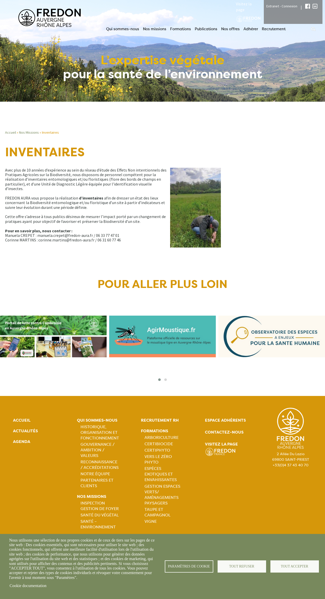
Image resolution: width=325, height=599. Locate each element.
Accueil (10, 132)
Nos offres (230, 29)
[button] (159, 379)
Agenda (21, 441)
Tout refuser (241, 566)
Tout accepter (294, 566)
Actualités (25, 431)
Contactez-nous (224, 432)
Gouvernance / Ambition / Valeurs (97, 450)
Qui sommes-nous (122, 29)
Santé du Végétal (99, 515)
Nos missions (154, 29)
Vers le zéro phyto (158, 459)
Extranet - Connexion (281, 6)
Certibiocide (158, 444)
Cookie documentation (28, 585)
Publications (206, 29)
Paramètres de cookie (189, 566)
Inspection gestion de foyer (99, 505)
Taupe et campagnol (157, 512)
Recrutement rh (160, 420)
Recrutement (274, 29)
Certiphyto (157, 450)
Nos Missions (29, 132)
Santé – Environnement (98, 524)
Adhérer (250, 29)
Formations (180, 29)
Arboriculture (161, 437)
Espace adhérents (225, 420)
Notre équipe (95, 474)
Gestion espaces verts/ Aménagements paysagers (162, 495)
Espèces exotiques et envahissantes (160, 474)
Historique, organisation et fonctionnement (99, 432)
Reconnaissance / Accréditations (99, 464)
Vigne (150, 521)
